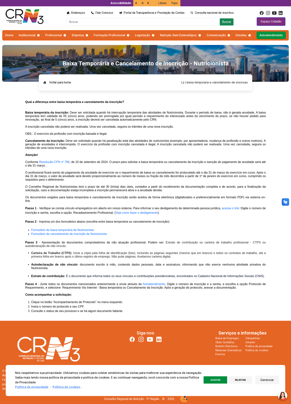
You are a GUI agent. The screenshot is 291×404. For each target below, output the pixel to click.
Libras (162, 3)
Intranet (250, 342)
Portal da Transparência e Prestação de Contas (154, 12)
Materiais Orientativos (228, 350)
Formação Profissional (109, 35)
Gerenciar (267, 380)
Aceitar (215, 380)
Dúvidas (241, 35)
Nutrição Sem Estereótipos (178, 35)
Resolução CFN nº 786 (54, 162)
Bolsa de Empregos (227, 338)
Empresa (78, 35)
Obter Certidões (224, 342)
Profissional (53, 35)
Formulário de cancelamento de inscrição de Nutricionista (69, 233)
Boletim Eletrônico (226, 346)
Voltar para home (60, 82)
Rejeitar (240, 380)
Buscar (226, 22)
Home (9, 35)
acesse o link (230, 208)
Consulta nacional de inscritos (214, 12)
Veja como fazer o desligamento (136, 212)
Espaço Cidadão (271, 21)
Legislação (142, 35)
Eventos (220, 354)
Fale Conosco (104, 12)
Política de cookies (257, 350)
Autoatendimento (271, 35)
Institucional (27, 35)
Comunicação (216, 35)
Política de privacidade (259, 346)
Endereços (78, 12)
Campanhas (253, 338)
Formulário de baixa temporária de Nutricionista (62, 230)
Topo (174, 3)
